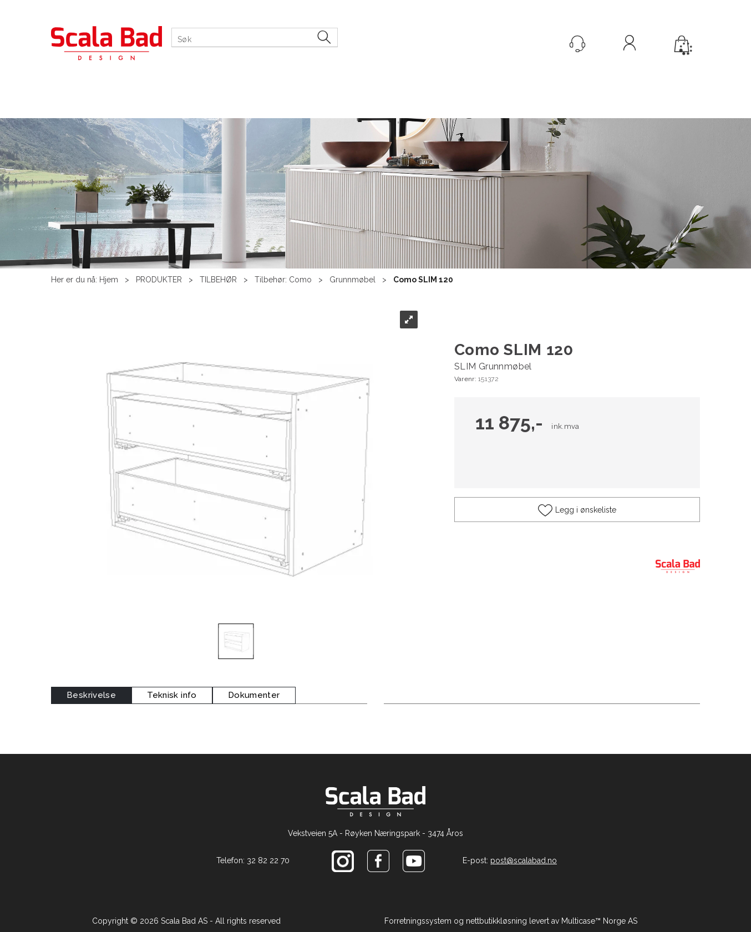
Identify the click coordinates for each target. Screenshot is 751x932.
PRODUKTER (159, 279)
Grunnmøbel (352, 279)
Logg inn (629, 44)
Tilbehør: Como (283, 279)
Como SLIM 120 (423, 279)
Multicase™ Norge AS (599, 920)
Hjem (108, 279)
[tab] (91, 695)
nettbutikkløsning (496, 920)
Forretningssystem (417, 920)
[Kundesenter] (577, 43)
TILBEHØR (218, 279)
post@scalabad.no (523, 860)
